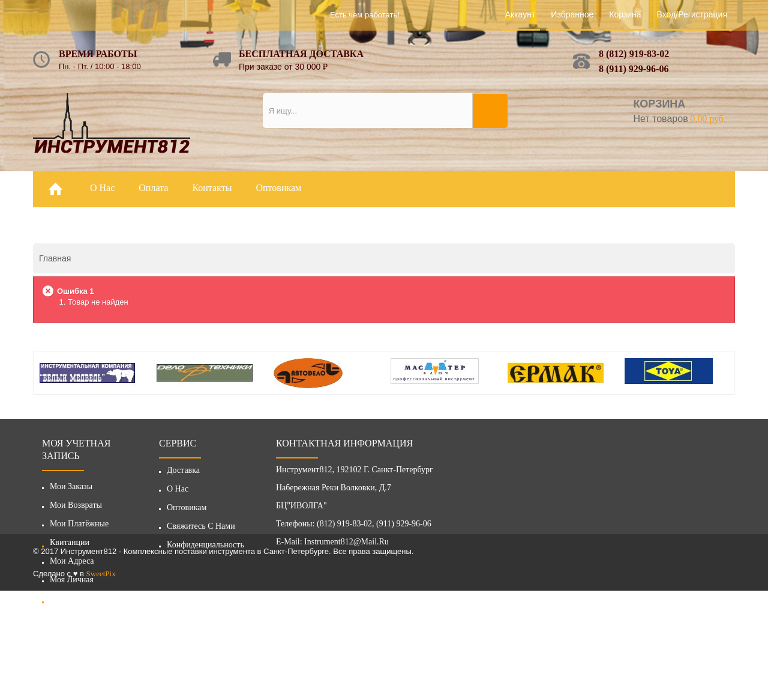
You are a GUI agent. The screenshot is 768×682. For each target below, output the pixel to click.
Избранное (572, 14)
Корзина (625, 14)
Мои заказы (71, 486)
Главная (55, 258)
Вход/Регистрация (692, 14)
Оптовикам (186, 511)
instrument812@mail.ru (346, 545)
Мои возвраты (76, 505)
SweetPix (101, 664)
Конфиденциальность (205, 548)
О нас (177, 492)
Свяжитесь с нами (201, 529)
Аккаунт (520, 14)
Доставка (183, 473)
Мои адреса (72, 560)
